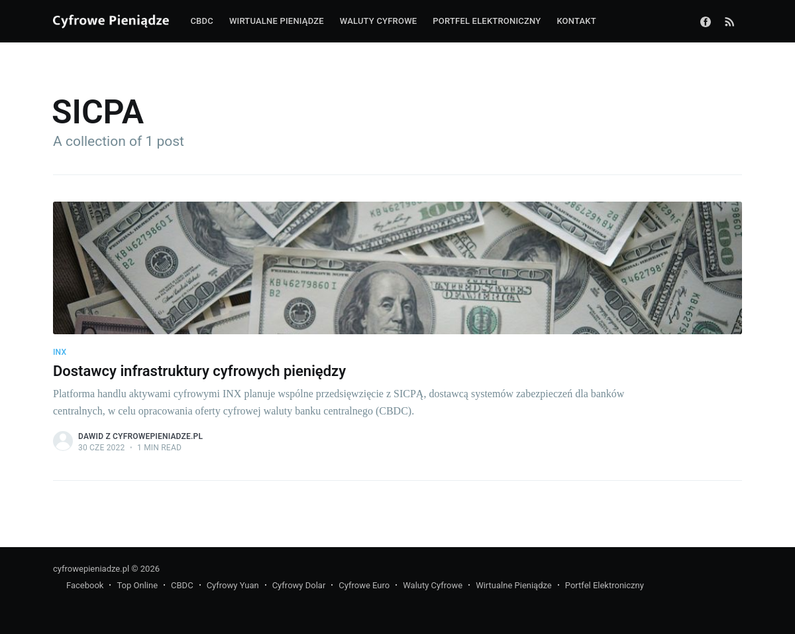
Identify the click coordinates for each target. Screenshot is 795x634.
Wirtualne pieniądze (276, 21)
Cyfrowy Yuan (233, 585)
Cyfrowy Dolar (299, 585)
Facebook (84, 585)
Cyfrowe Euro (364, 585)
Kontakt (576, 21)
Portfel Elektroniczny (604, 585)
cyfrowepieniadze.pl (91, 569)
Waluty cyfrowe (378, 21)
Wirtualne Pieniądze (514, 585)
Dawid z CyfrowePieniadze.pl (140, 436)
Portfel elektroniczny (487, 21)
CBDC (201, 21)
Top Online (137, 585)
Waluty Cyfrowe (432, 585)
